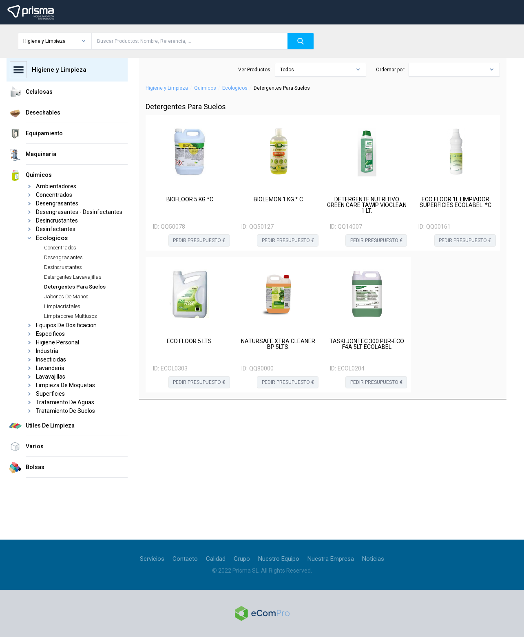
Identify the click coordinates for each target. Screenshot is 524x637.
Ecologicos (235, 88)
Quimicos (205, 88)
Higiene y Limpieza (167, 88)
